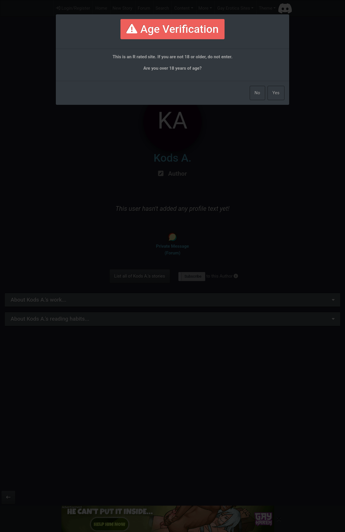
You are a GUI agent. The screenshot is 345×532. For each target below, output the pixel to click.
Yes (276, 92)
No (257, 92)
